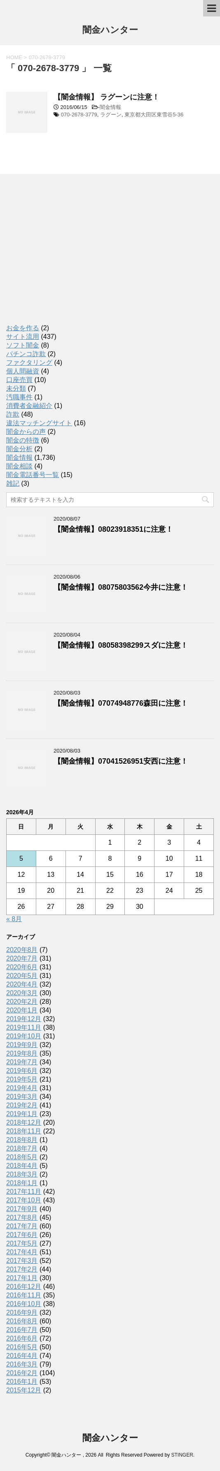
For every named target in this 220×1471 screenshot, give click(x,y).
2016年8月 (22, 1321)
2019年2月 (22, 1105)
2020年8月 (22, 949)
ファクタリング (29, 362)
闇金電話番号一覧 (32, 474)
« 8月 (14, 918)
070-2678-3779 (79, 114)
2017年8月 (22, 1217)
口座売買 (19, 379)
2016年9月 (22, 1312)
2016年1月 (22, 1381)
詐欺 (12, 414)
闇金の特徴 (22, 440)
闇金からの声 (26, 431)
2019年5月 (22, 1079)
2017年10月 (23, 1200)
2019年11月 (23, 1027)
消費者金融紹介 (29, 405)
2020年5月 (22, 975)
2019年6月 (22, 1070)
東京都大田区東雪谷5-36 (153, 114)
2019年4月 (22, 1087)
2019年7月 (22, 1062)
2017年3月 (22, 1260)
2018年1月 (22, 1182)
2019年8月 (22, 1053)
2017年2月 (22, 1269)
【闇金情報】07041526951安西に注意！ (121, 761)
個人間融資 (22, 371)
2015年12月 (23, 1390)
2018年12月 (23, 1122)
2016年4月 (22, 1355)
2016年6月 (22, 1338)
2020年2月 (22, 1001)
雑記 (12, 483)
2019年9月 (22, 1044)
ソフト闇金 (22, 345)
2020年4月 (22, 984)
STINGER (182, 1455)
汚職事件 (19, 397)
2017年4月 (22, 1252)
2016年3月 (22, 1364)
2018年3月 (22, 1174)
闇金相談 (19, 466)
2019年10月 (23, 1036)
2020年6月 (22, 967)
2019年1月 (22, 1113)
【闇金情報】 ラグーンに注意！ (106, 97)
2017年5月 (22, 1243)
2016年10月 (23, 1303)
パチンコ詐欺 (26, 353)
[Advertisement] (68, 256)
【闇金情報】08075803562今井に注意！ (121, 587)
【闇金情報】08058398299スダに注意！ (121, 645)
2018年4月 (22, 1165)
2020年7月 (22, 958)
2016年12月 (23, 1286)
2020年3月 (22, 992)
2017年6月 (22, 1234)
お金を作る (22, 327)
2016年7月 (22, 1329)
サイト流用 (22, 336)
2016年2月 (22, 1372)
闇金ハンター (110, 30)
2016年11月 (23, 1295)
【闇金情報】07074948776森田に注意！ (121, 703)
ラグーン (111, 114)
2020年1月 (22, 1010)
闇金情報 (110, 107)
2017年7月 (22, 1226)
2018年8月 (22, 1139)
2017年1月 (22, 1277)
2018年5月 (22, 1157)
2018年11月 (23, 1131)
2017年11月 (23, 1191)
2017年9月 (22, 1208)
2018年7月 (22, 1148)
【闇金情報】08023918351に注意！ (113, 529)
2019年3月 (22, 1096)
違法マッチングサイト (39, 422)
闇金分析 (19, 448)
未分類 (16, 388)
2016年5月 (22, 1347)
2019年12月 (23, 1018)
